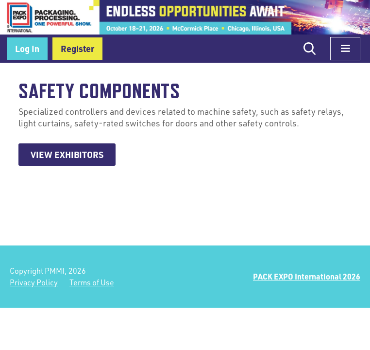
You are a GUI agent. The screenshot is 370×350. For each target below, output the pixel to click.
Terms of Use (91, 282)
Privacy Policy (34, 282)
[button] (345, 48)
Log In (27, 48)
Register (77, 48)
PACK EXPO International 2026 (306, 276)
